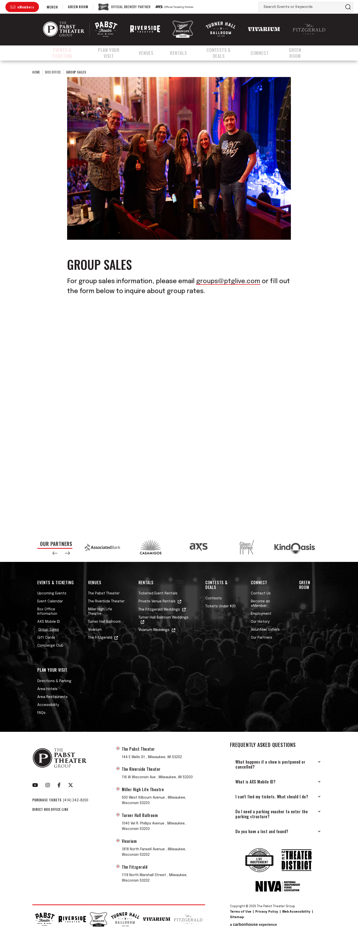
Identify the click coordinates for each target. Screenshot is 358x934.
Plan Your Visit (114, 53)
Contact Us (261, 593)
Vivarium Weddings (154, 630)
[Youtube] (35, 785)
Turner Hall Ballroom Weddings (163, 617)
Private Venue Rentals (157, 601)
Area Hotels (47, 689)
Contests (213, 598)
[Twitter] (70, 785)
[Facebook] (59, 785)
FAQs (41, 713)
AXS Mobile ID (48, 621)
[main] (179, 296)
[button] (54, 553)
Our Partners (261, 637)
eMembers (25, 6)
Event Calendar (50, 601)
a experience (253, 925)
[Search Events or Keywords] (301, 7)
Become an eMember (260, 604)
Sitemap (237, 917)
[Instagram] (47, 785)
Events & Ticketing (64, 53)
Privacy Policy (266, 911)
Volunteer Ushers (265, 629)
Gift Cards (46, 637)
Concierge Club (50, 645)
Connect (266, 53)
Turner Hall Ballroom (104, 621)
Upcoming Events (51, 593)
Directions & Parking (54, 681)
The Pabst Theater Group (64, 29)
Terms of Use (240, 911)
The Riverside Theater (106, 601)
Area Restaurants (52, 697)
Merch (52, 6)
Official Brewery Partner (130, 7)
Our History (260, 621)
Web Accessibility (296, 911)
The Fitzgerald (100, 637)
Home (36, 72)
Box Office (53, 72)
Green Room (78, 6)
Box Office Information (47, 612)
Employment (261, 614)
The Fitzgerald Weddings (159, 609)
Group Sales (48, 629)
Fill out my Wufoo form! (179, 408)
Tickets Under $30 (220, 606)
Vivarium (95, 629)
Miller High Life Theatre (100, 612)
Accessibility (48, 705)
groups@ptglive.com (228, 281)
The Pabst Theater (104, 593)
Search (348, 7)
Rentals (183, 53)
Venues (152, 53)
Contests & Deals (224, 53)
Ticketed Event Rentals (158, 593)
